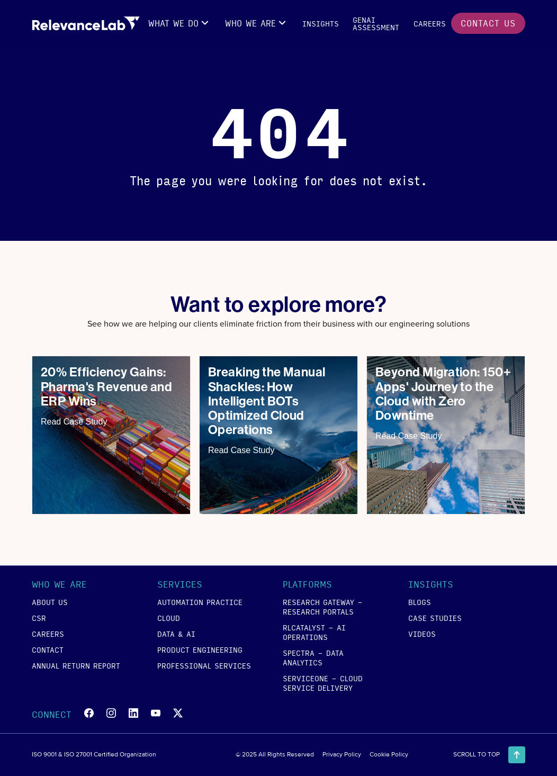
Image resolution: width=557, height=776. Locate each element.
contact (48, 649)
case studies (435, 617)
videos (422, 633)
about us (50, 601)
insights (320, 23)
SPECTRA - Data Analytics (313, 657)
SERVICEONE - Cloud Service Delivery (323, 683)
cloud (168, 617)
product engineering (199, 649)
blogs (419, 601)
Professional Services (204, 665)
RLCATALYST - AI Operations (314, 632)
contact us (488, 23)
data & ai (176, 633)
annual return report (76, 665)
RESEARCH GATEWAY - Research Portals (323, 606)
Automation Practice (199, 601)
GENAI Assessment (376, 23)
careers (430, 23)
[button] (179, 23)
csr (39, 617)
